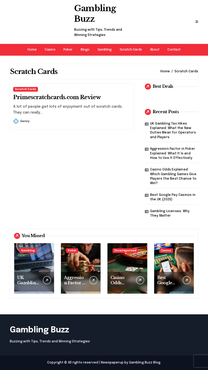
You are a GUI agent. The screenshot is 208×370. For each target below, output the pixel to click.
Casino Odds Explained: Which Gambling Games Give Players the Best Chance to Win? (173, 176)
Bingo (85, 49)
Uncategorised (125, 250)
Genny (21, 121)
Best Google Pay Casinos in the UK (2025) (172, 197)
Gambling (105, 49)
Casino (50, 49)
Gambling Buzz (39, 330)
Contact (174, 49)
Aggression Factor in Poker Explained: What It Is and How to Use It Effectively (172, 153)
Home (32, 49)
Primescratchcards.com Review (57, 97)
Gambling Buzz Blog (144, 362)
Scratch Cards (131, 49)
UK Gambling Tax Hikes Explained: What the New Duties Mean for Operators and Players (173, 130)
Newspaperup (112, 362)
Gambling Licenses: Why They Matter (170, 213)
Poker (68, 49)
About (154, 49)
